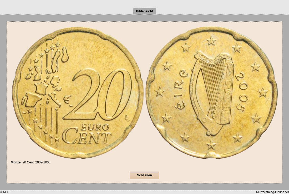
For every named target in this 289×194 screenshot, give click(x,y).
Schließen (144, 175)
